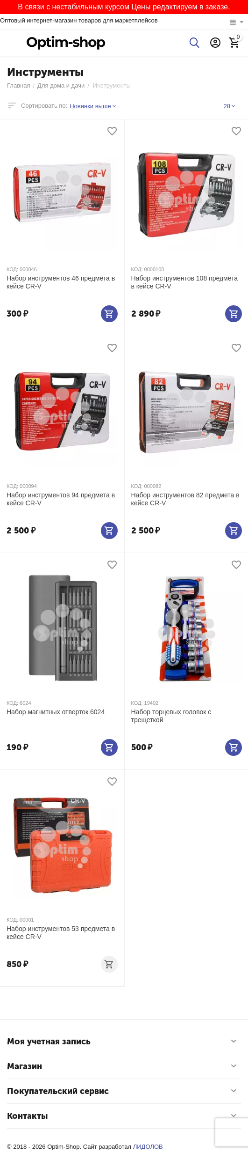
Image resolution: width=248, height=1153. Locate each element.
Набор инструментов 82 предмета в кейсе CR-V (185, 499)
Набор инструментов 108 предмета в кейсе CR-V (184, 282)
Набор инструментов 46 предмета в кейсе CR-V (61, 282)
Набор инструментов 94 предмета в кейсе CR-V (61, 499)
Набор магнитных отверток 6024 (56, 712)
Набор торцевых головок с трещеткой (171, 716)
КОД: (12, 269)
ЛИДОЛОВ (148, 1146)
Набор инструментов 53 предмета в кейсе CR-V (61, 932)
